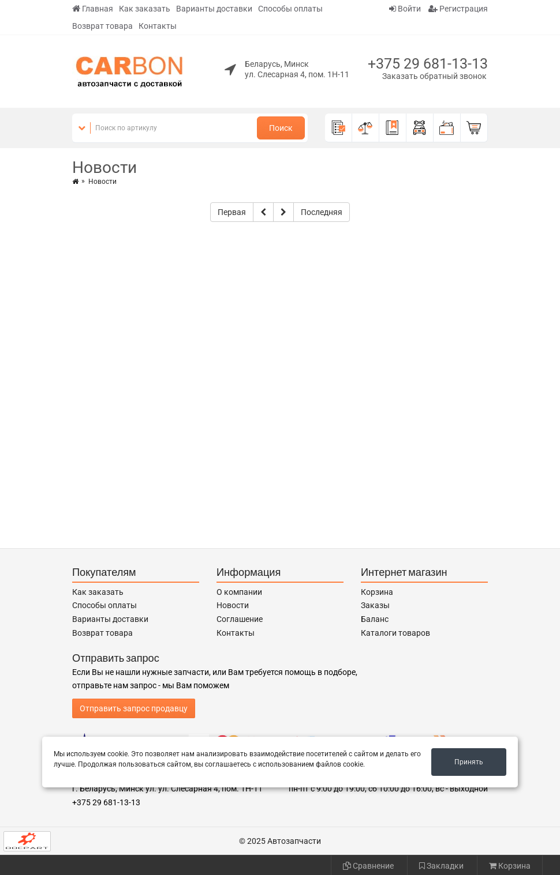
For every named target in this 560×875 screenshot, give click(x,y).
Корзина (377, 592)
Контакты (158, 26)
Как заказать (144, 8)
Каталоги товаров (395, 633)
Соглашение (239, 619)
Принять (468, 762)
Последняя (321, 212)
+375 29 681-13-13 (428, 63)
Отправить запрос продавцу (134, 708)
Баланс (375, 619)
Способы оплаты (290, 8)
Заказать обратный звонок (434, 76)
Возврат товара (102, 26)
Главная (92, 8)
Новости (232, 605)
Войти (405, 8)
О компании (239, 592)
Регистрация (458, 8)
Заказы (375, 605)
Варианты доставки (214, 8)
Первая (232, 212)
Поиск (281, 128)
